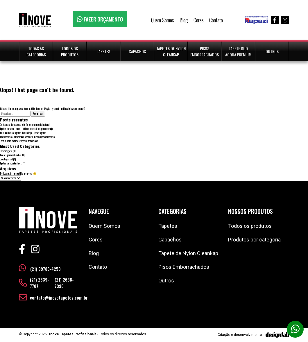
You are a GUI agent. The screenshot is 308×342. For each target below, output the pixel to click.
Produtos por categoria (254, 240)
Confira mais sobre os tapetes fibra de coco (19, 141)
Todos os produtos (250, 226)
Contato (216, 20)
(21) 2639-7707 (39, 282)
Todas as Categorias (36, 51)
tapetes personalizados (10, 155)
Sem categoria (6, 151)
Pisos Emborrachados (204, 51)
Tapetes (103, 51)
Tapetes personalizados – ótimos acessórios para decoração (26, 129)
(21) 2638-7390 (64, 282)
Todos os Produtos (69, 51)
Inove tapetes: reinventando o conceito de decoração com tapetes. (27, 137)
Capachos (137, 51)
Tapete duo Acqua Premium (238, 51)
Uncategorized (6, 159)
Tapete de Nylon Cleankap (188, 253)
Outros (272, 51)
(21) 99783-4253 (40, 268)
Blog (184, 20)
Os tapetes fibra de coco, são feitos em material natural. (25, 125)
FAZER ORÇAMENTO (100, 19)
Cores (199, 20)
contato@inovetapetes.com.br (59, 297)
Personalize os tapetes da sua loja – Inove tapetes (23, 133)
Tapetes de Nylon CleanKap (171, 51)
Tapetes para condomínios (11, 163)
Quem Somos (162, 20)
